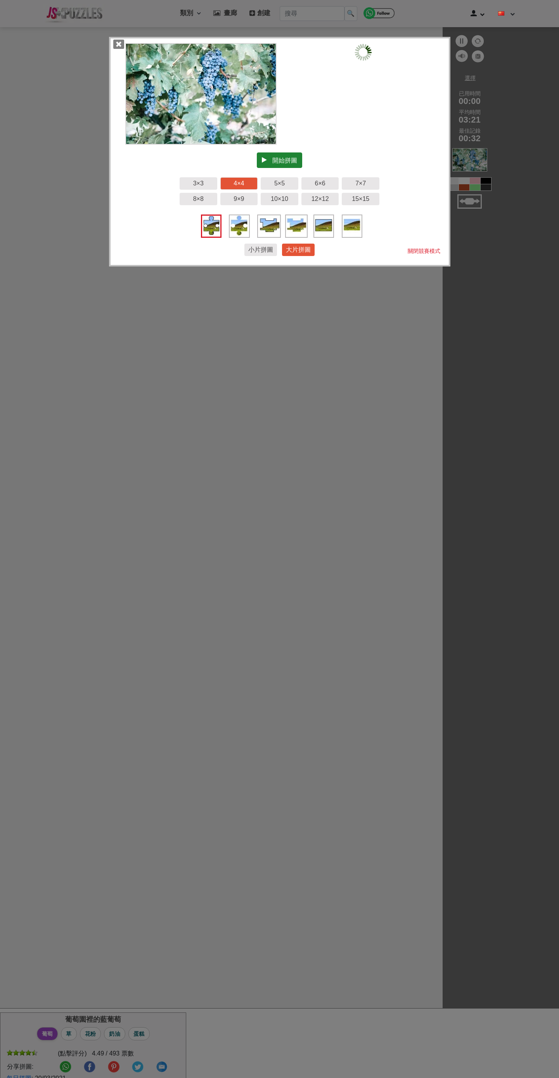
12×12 (320, 199)
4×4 (239, 183)
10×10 (279, 199)
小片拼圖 (261, 249)
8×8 (198, 199)
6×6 (320, 183)
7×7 (360, 183)
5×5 (279, 183)
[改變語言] (506, 13)
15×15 (360, 199)
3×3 (198, 183)
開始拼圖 (279, 160)
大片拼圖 (298, 249)
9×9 (239, 199)
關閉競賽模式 (424, 251)
